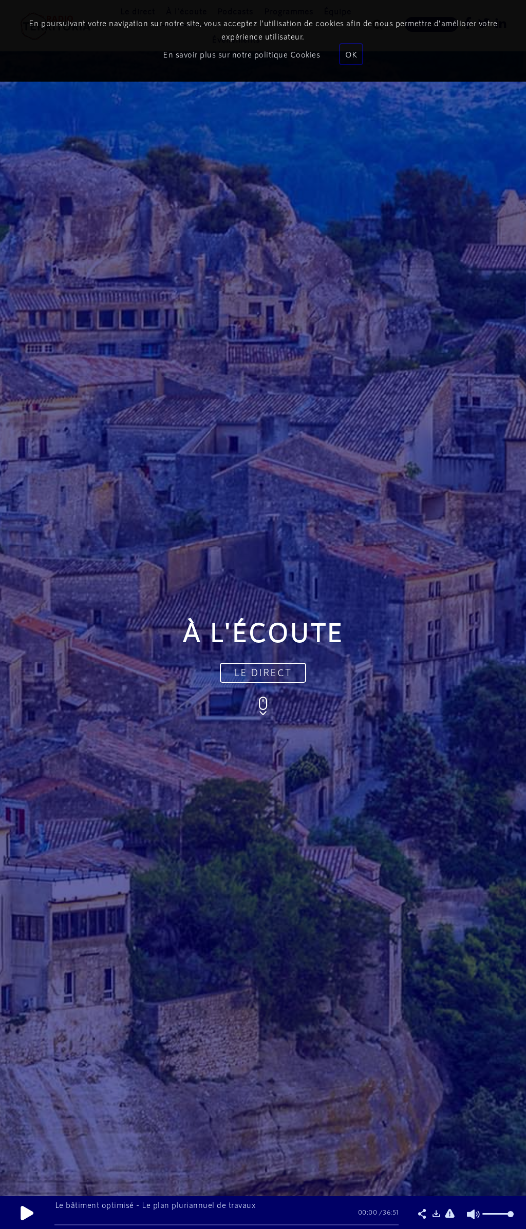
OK (351, 54)
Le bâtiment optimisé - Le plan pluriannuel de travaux (155, 1204)
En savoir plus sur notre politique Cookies (241, 54)
